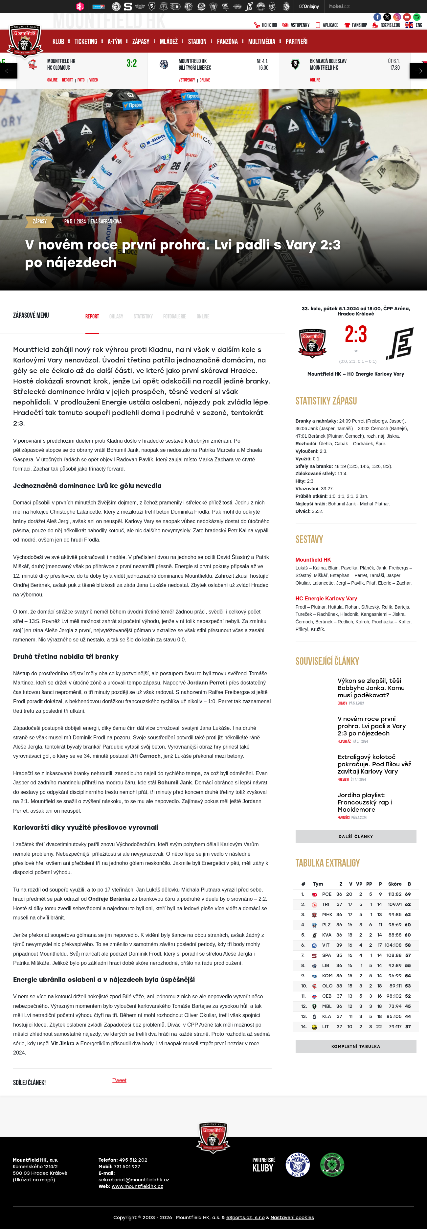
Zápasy (140, 42)
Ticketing (86, 42)
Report (67, 80)
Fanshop (355, 25)
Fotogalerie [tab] (174, 317)
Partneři (296, 42)
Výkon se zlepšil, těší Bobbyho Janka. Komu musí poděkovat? (371, 688)
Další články (356, 836)
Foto (81, 80)
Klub (58, 42)
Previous (8, 71)
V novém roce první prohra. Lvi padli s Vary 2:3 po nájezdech (372, 726)
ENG (413, 25)
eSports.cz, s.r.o (245, 1217)
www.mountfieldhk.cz (137, 1186)
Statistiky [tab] (143, 317)
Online (52, 80)
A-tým (115, 42)
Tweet (119, 1080)
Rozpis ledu (386, 25)
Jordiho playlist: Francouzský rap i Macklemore (365, 802)
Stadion (197, 42)
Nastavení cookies (292, 1217)
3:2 (131, 64)
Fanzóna (227, 42)
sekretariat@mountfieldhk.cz (134, 1180)
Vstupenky (295, 25)
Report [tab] (92, 317)
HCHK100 (265, 25)
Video (93, 80)
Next (418, 71)
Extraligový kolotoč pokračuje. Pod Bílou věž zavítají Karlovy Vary (375, 764)
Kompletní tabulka (355, 1046)
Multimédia (261, 42)
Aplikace (326, 25)
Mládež (169, 42)
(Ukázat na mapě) (34, 1180)
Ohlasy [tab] (116, 317)
